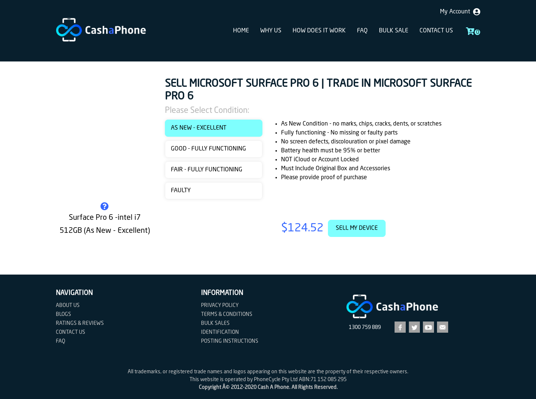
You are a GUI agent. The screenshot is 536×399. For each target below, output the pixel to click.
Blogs (63, 314)
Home (241, 31)
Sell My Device (357, 228)
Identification (220, 332)
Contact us (436, 31)
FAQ (362, 31)
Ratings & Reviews (80, 323)
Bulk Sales (215, 323)
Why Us (270, 31)
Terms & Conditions (226, 314)
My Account (460, 12)
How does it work (319, 31)
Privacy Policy (220, 305)
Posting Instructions (229, 341)
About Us (68, 305)
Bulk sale (393, 31)
